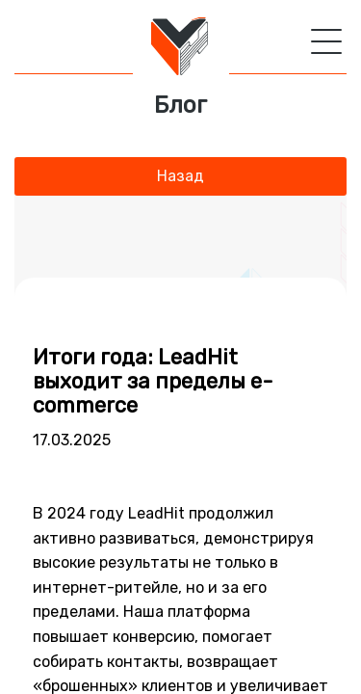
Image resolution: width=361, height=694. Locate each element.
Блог (180, 106)
